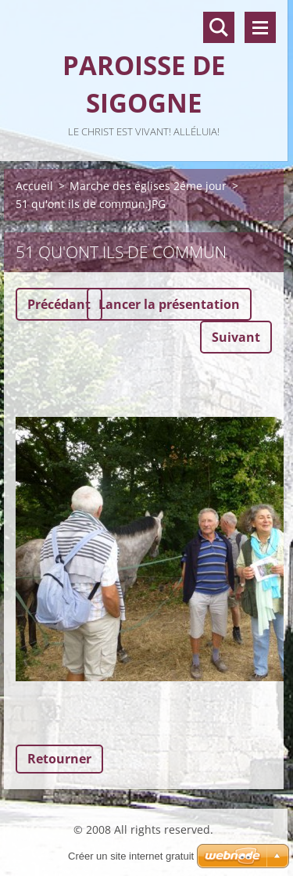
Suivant (236, 337)
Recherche (218, 27)
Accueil (34, 185)
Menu (260, 27)
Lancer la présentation (169, 304)
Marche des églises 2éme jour (148, 185)
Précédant (59, 304)
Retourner (59, 758)
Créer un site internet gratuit (131, 856)
